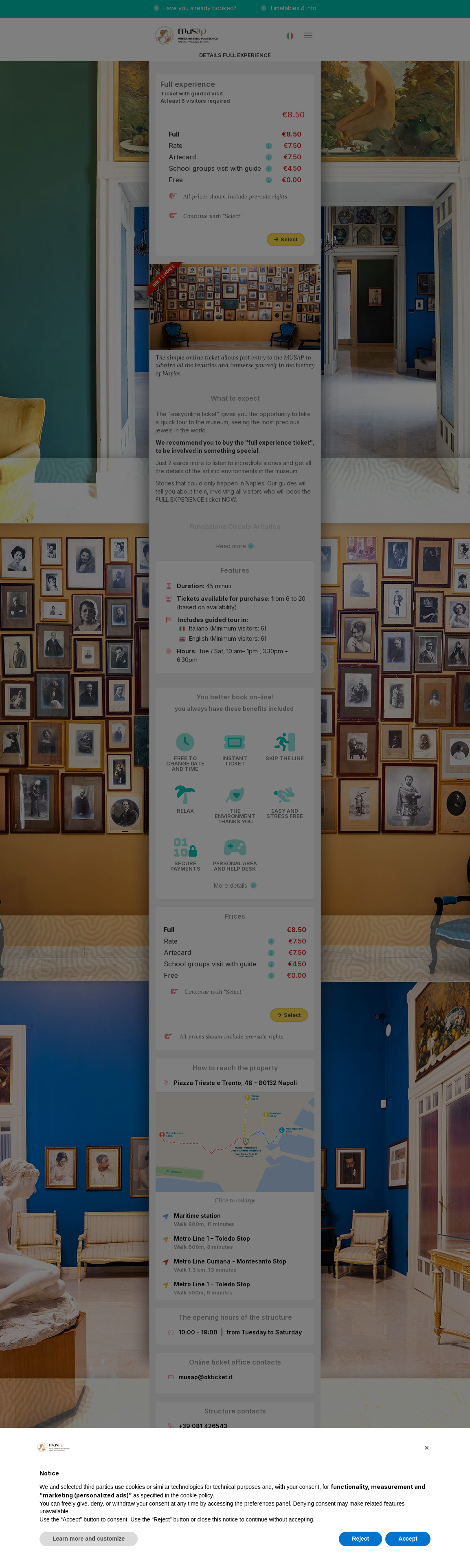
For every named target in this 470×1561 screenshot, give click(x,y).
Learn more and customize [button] (89, 1538)
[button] (426, 1447)
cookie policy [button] (196, 1495)
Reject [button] (360, 1538)
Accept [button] (407, 1538)
